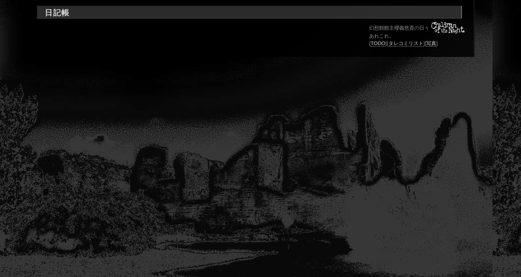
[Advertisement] (193, 23)
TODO (378, 43)
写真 (431, 43)
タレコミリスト (406, 43)
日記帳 (57, 12)
